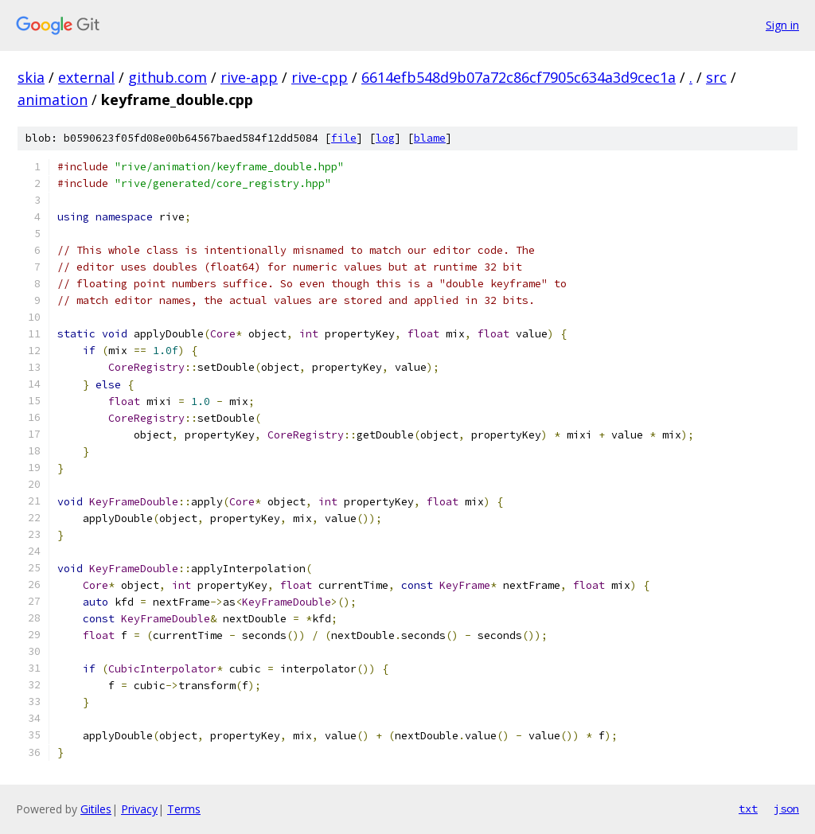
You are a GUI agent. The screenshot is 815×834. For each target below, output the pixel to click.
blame (430, 138)
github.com (167, 77)
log (385, 138)
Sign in (782, 25)
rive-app (249, 77)
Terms (184, 808)
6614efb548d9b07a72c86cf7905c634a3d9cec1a (518, 77)
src (716, 77)
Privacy (139, 808)
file (344, 138)
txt (748, 808)
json (786, 808)
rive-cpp (319, 77)
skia (31, 77)
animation (53, 99)
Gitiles (95, 808)
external (86, 77)
